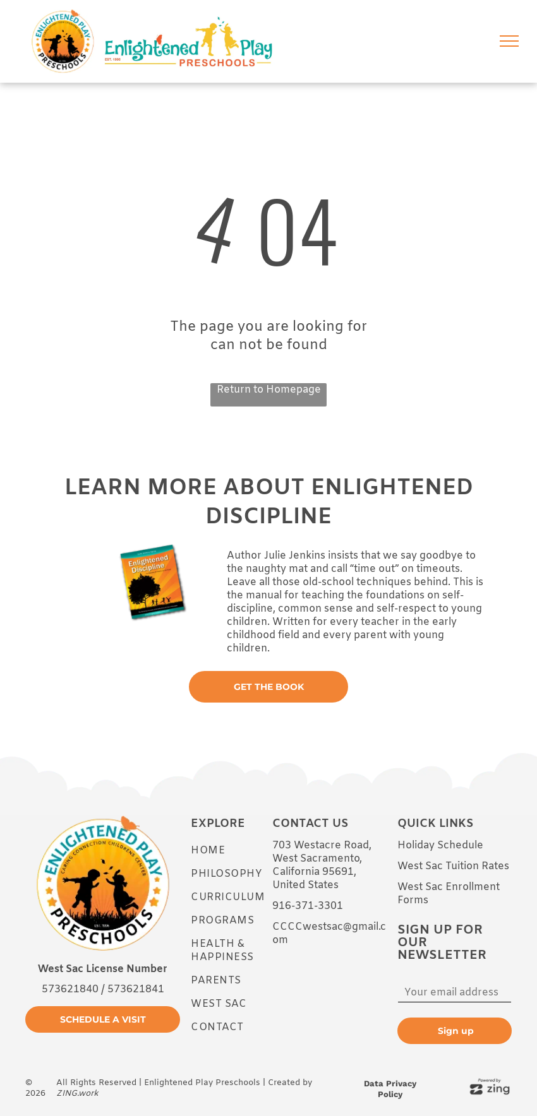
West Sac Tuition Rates (453, 866)
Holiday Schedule (440, 845)
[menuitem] (236, 850)
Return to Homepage (269, 389)
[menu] (509, 41)
